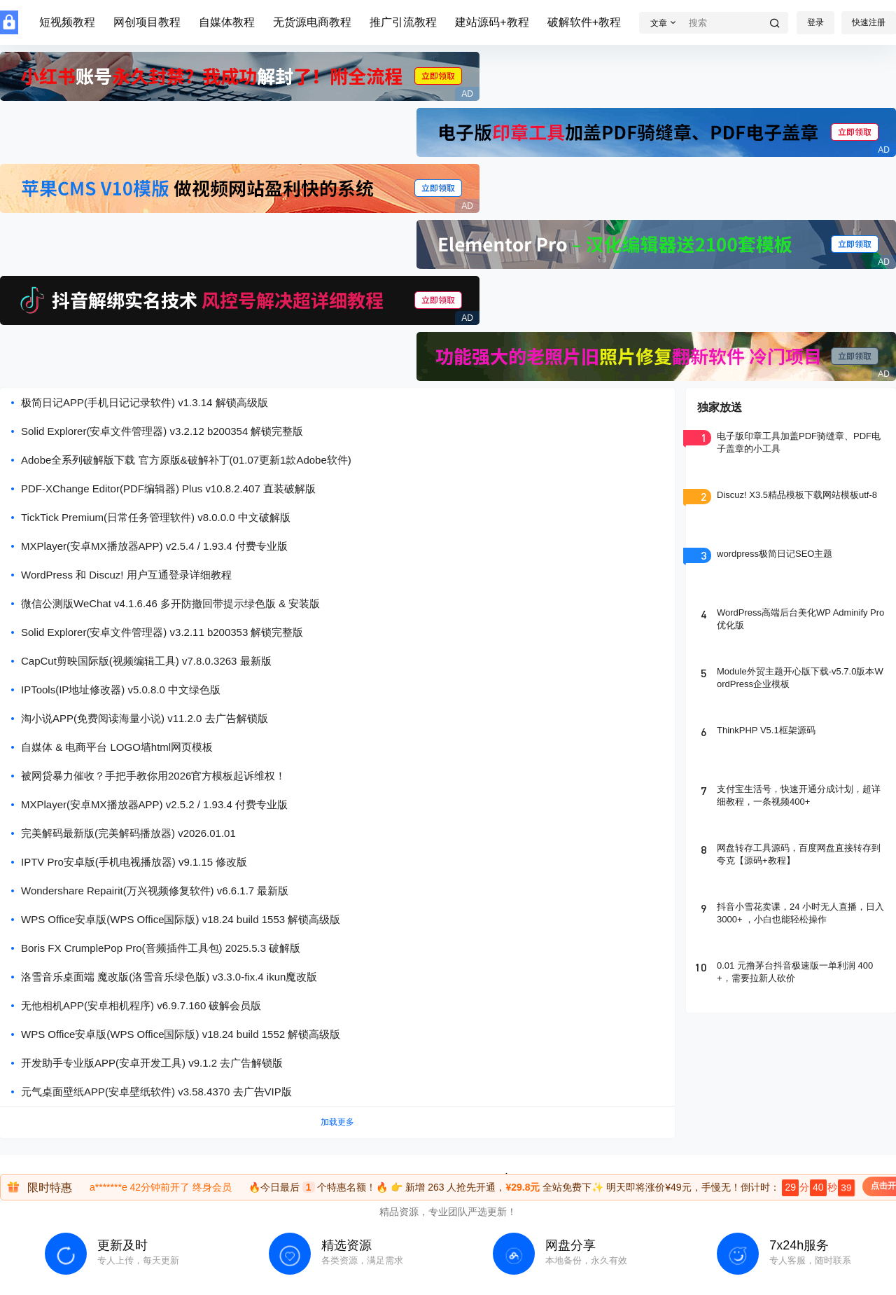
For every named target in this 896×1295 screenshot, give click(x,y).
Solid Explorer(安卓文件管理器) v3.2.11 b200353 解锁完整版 (162, 632)
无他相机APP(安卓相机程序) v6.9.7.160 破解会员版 (141, 1005)
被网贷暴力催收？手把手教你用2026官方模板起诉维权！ (153, 776)
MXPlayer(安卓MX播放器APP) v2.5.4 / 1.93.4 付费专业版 (154, 546)
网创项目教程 (147, 22)
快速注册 (869, 22)
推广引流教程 (403, 22)
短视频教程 (67, 22)
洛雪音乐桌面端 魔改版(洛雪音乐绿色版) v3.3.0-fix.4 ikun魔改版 (169, 977)
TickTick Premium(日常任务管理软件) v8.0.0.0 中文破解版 (155, 517)
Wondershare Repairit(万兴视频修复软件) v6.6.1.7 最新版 (154, 890)
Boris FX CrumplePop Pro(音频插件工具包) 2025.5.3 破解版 (160, 948)
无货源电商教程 (312, 22)
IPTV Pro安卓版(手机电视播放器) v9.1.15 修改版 (134, 862)
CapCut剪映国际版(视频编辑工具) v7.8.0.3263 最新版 (146, 661)
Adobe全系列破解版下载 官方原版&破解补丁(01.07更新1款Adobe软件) (186, 460)
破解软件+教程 (584, 22)
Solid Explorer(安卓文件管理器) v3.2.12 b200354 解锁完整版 (162, 431)
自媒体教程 (227, 22)
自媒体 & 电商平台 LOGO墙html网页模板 (117, 747)
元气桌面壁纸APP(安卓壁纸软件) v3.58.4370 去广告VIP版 (156, 1091)
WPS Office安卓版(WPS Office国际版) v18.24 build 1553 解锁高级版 (180, 919)
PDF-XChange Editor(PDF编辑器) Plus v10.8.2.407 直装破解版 (168, 488)
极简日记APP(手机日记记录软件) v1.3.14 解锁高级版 (144, 402)
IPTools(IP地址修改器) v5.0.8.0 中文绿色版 (120, 689)
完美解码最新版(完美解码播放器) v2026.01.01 (128, 833)
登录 (815, 22)
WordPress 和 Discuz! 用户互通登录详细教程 (126, 575)
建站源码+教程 (491, 22)
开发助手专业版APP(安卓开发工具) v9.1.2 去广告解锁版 (152, 1063)
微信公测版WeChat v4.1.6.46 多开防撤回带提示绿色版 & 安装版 (170, 603)
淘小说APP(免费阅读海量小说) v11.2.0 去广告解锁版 (144, 718)
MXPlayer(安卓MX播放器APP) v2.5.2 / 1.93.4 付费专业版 (154, 804)
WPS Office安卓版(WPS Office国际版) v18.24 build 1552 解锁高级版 (180, 1034)
